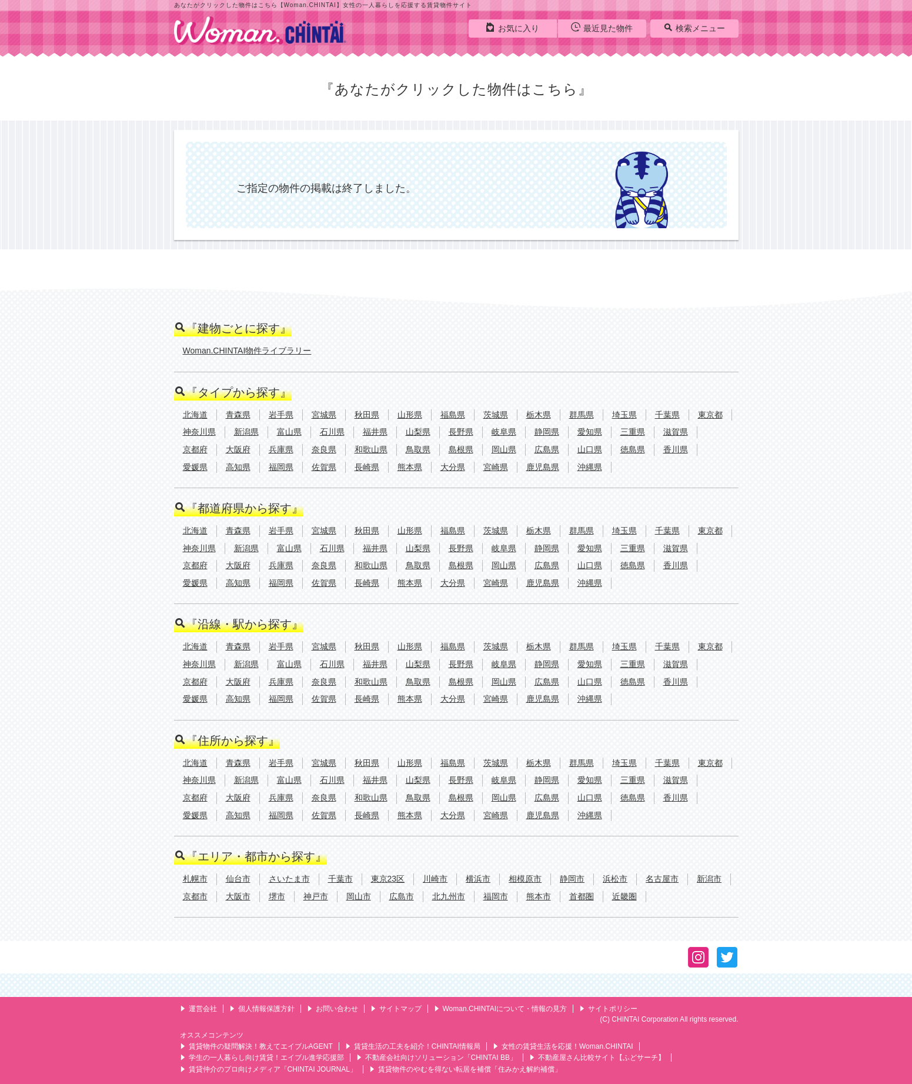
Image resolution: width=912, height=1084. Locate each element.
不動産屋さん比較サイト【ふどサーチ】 (597, 1057)
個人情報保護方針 (262, 1009)
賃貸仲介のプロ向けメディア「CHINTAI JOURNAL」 (268, 1069)
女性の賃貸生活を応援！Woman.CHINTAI (563, 1046)
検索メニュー (694, 27)
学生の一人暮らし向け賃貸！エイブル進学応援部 (262, 1057)
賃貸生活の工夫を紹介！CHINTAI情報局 (412, 1046)
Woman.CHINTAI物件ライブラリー (247, 350)
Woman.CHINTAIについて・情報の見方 (500, 1009)
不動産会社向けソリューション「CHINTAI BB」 (436, 1057)
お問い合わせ (332, 1009)
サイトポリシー (608, 1009)
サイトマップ (396, 1009)
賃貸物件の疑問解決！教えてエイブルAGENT (256, 1046)
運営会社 (198, 1009)
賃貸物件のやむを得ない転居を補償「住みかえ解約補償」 (465, 1069)
